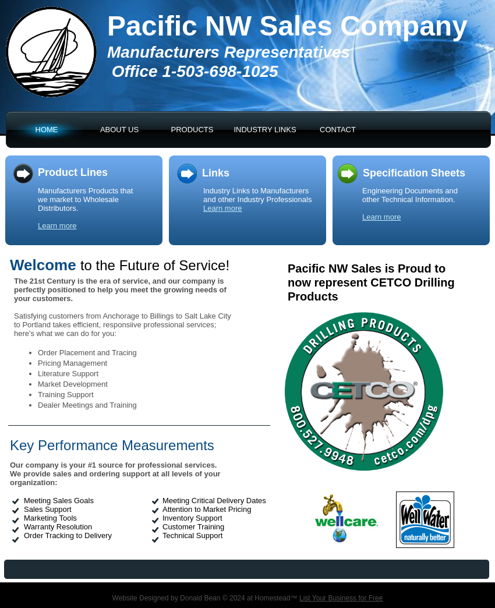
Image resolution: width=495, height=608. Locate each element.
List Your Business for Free (341, 598)
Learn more (57, 225)
